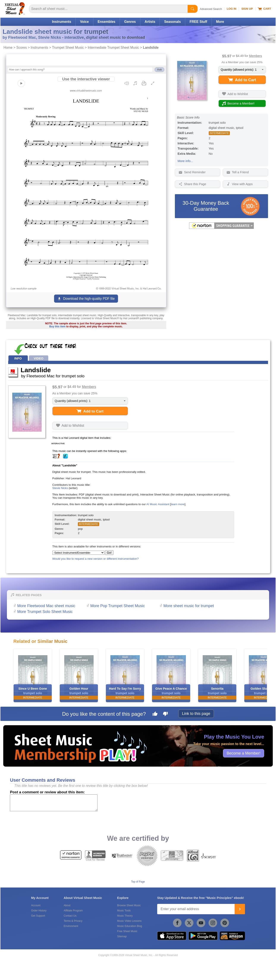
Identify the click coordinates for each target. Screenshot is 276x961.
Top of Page (138, 881)
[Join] (240, 909)
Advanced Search (211, 9)
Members (255, 56)
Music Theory (125, 915)
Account (35, 905)
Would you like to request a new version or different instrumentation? (95, 558)
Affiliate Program (73, 910)
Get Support (38, 915)
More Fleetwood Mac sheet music (46, 606)
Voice (84, 21)
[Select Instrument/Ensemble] (78, 553)
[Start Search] (193, 9)
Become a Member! (243, 753)
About (67, 905)
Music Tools (123, 910)
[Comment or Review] (53, 802)
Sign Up (247, 8)
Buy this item (57, 326)
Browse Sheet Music (129, 905)
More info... (185, 161)
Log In (231, 8)
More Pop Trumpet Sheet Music (117, 606)
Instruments (61, 21)
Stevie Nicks (60, 488)
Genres (130, 21)
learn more (178, 504)
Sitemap (122, 936)
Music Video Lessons (129, 920)
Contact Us (70, 915)
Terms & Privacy (73, 920)
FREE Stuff (198, 21)
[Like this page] (155, 714)
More (220, 21)
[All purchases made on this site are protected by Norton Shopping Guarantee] (221, 228)
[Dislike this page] (165, 714)
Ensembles (106, 21)
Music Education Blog (129, 926)
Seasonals (172, 21)
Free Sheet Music (127, 931)
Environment (71, 926)
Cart (264, 9)
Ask (159, 69)
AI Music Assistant (157, 504)
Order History (38, 910)
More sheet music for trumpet (188, 606)
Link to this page (196, 713)
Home (8, 47)
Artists (150, 21)
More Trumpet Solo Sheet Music (45, 611)
